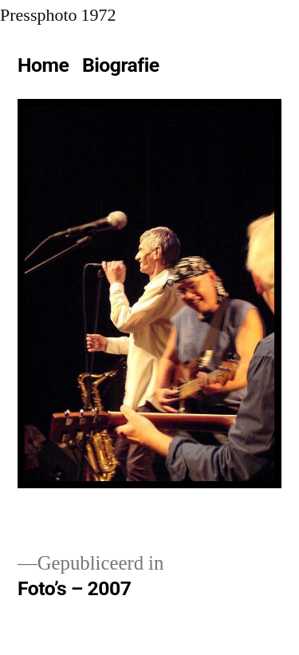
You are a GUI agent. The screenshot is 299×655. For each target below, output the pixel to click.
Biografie (120, 65)
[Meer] (181, 68)
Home (43, 65)
